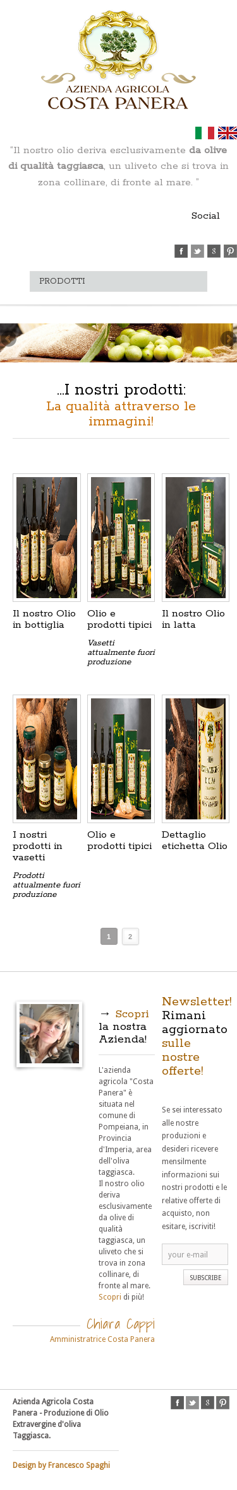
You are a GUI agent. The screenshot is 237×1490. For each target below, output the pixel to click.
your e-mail (188, 1254)
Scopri (110, 1297)
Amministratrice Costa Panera (102, 1339)
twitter (197, 251)
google (214, 251)
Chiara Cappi (121, 1323)
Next (227, 339)
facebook (181, 251)
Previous (9, 339)
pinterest (230, 251)
